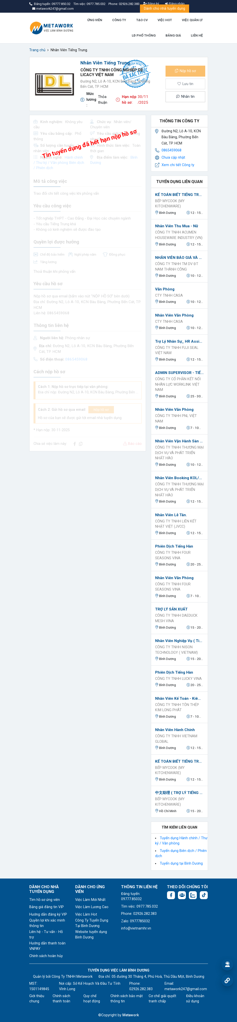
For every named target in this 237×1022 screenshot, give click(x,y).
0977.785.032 (96, 4)
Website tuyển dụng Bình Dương (91, 934)
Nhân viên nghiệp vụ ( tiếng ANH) (179, 641)
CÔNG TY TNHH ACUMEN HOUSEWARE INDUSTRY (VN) (179, 235)
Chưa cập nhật (173, 157)
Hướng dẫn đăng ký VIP (48, 914)
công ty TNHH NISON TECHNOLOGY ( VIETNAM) (176, 650)
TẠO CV (142, 20)
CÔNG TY (119, 20)
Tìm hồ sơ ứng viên (44, 900)
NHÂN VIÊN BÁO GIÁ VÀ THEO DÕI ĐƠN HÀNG (179, 257)
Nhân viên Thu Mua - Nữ (176, 226)
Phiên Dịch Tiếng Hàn (174, 672)
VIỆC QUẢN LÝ (192, 20)
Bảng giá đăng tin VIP (46, 907)
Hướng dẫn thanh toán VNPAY (47, 946)
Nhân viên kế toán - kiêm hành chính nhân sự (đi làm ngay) (179, 698)
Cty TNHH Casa (169, 295)
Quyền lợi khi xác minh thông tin (47, 923)
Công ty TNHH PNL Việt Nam (176, 418)
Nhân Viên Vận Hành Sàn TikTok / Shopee (179, 441)
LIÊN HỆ (197, 35)
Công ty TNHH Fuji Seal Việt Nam (176, 350)
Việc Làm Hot (86, 914)
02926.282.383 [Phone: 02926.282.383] (141, 989)
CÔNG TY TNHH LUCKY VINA (178, 679)
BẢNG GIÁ (173, 35)
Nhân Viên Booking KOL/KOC (179, 478)
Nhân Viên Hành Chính (175, 730)
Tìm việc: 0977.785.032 (139, 906)
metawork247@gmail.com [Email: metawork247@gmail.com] (186, 989)
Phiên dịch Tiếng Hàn (174, 546)
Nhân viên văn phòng (174, 315)
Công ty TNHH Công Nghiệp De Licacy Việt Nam (111, 72)
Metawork (130, 1015)
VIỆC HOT (165, 20)
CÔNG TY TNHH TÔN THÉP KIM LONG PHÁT (177, 707)
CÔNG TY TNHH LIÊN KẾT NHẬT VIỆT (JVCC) (176, 524)
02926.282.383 (129, 4)
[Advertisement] (87, 490)
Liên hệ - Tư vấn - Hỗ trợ (46, 934)
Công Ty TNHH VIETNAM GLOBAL (176, 739)
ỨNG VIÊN (94, 20)
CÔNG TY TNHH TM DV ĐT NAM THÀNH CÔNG (176, 267)
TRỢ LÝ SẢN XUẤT (171, 609)
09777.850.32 (61, 4)
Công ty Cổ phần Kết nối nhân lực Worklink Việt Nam (178, 384)
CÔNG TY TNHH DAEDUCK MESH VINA (176, 618)
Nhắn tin (185, 96)
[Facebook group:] (182, 895)
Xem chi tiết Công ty (178, 165)
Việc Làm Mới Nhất (90, 900)
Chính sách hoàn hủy (46, 956)
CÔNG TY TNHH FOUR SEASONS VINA (173, 555)
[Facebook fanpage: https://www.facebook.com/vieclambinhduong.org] (171, 895)
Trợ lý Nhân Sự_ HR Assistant (179, 341)
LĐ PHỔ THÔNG (144, 35)
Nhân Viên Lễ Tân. (171, 515)
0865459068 (171, 150)
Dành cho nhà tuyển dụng (164, 8)
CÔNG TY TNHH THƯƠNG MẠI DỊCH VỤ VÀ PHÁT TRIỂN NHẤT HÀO (179, 452)
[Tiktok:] (204, 895)
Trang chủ (37, 50)
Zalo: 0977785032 (135, 921)
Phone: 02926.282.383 (139, 914)
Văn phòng (164, 289)
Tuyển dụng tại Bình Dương (181, 863)
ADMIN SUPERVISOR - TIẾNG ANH (179, 373)
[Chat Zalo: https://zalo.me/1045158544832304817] (193, 895)
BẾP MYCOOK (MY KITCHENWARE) (170, 204)
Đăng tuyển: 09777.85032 (131, 896)
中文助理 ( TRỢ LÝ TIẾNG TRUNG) (179, 792)
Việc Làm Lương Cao (91, 907)
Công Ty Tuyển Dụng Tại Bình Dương (91, 923)
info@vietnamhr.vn (136, 928)
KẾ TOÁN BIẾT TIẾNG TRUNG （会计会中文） (179, 194)
